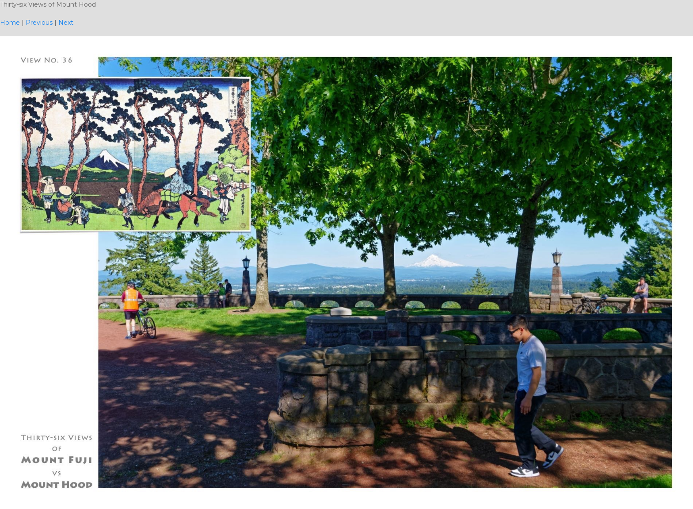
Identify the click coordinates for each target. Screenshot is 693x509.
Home (10, 23)
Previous (39, 23)
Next (65, 23)
